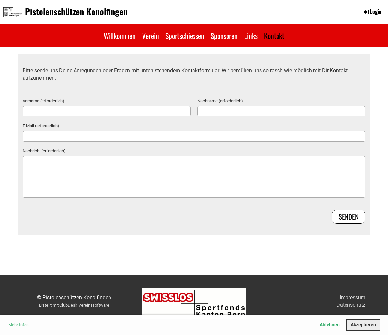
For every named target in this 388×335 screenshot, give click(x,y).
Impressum (352, 297)
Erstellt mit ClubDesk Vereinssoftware (74, 305)
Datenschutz (350, 305)
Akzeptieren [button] (363, 324)
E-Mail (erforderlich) (41, 125)
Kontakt (274, 35)
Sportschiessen (184, 35)
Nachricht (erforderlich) (44, 150)
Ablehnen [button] (330, 324)
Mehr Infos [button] (18, 324)
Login (372, 12)
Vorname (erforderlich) (43, 100)
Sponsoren (224, 35)
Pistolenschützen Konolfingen (76, 12)
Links (251, 35)
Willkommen (120, 35)
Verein (150, 35)
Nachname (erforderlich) (220, 100)
